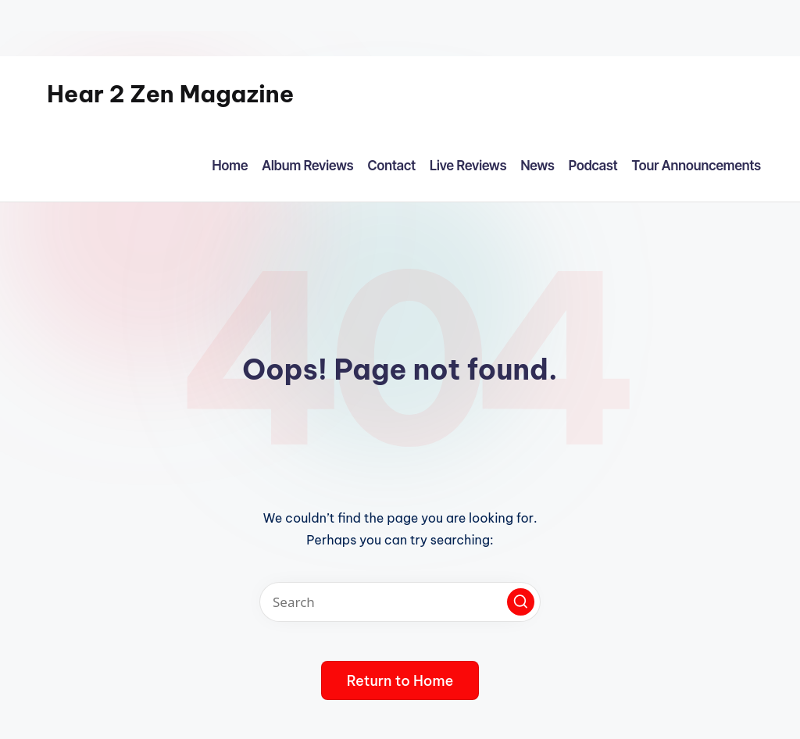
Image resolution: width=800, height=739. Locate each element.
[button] (520, 602)
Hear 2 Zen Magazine (170, 94)
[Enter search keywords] (400, 602)
